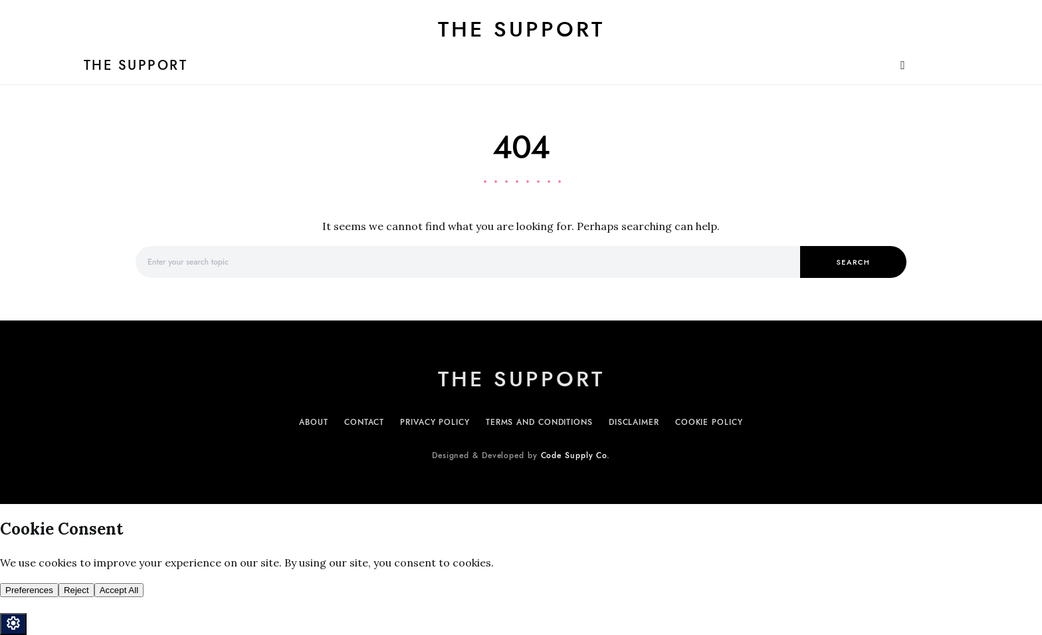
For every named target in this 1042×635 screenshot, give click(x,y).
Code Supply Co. (576, 455)
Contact (364, 422)
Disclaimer (634, 422)
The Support (521, 29)
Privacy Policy (435, 422)
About (313, 422)
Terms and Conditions (539, 422)
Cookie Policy (709, 422)
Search (854, 262)
